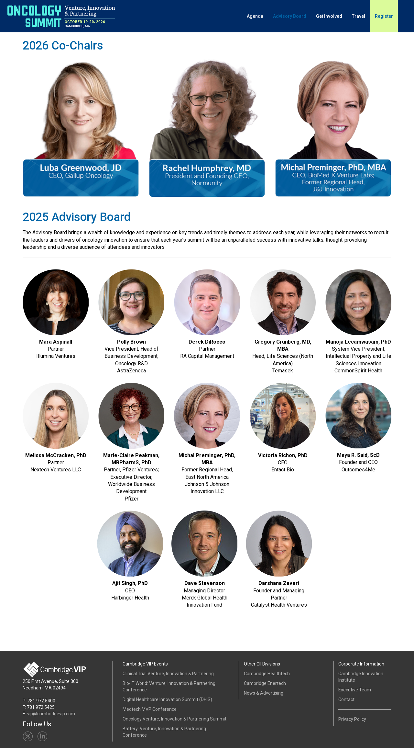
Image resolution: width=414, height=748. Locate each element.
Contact (346, 699)
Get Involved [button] (329, 16)
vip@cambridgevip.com (51, 713)
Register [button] (384, 16)
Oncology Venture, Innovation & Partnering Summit (174, 718)
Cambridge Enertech (265, 683)
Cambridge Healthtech (267, 673)
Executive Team (354, 689)
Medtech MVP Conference (150, 709)
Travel (358, 16)
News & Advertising (263, 693)
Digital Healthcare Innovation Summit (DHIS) (167, 699)
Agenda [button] (255, 16)
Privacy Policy (352, 719)
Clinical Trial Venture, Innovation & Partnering (168, 673)
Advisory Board (289, 16)
